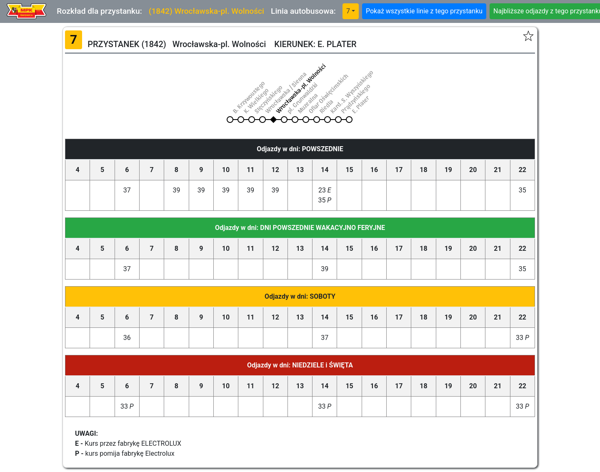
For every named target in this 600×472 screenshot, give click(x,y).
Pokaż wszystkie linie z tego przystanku (424, 11)
